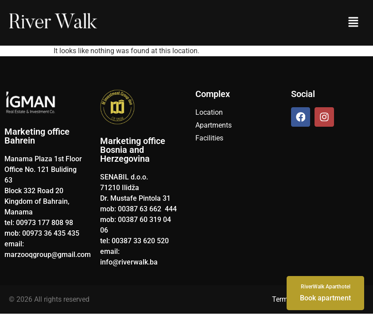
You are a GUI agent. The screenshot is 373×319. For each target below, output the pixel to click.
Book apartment (325, 292)
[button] (353, 22)
